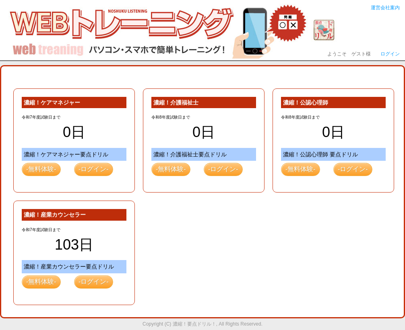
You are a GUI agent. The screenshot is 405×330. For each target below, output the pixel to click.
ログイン (390, 54)
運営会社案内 (385, 7)
